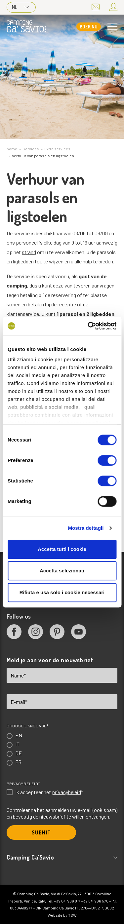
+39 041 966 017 (67, 901)
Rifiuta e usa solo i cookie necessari (62, 592)
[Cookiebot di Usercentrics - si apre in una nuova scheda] (88, 326)
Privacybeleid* (23, 783)
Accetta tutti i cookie (62, 549)
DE (18, 753)
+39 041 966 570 (94, 901)
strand (29, 252)
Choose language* (28, 725)
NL (20, 7)
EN (18, 735)
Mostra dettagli (85, 528)
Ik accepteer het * (49, 792)
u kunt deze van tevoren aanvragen (76, 285)
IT (17, 744)
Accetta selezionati (62, 570)
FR (18, 762)
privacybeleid (66, 792)
